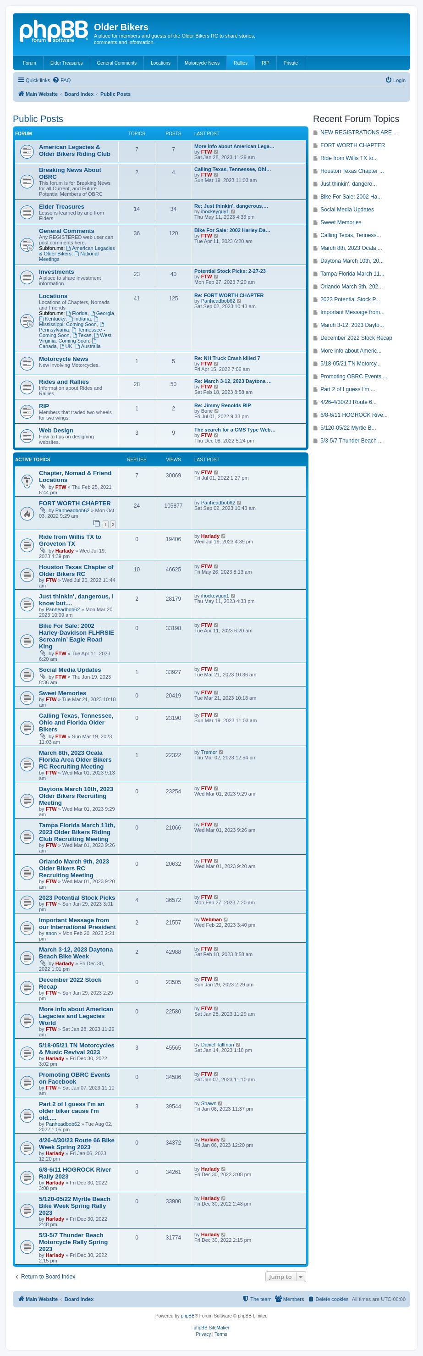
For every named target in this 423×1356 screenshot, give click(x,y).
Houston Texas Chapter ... (352, 171)
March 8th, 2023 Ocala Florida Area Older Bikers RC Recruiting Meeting (75, 759)
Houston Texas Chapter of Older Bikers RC (76, 570)
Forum (29, 63)
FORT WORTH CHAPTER (75, 503)
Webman (211, 919)
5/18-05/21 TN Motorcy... (350, 363)
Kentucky (52, 318)
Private (291, 63)
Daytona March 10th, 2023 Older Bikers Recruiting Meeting (76, 796)
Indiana (79, 318)
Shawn (209, 1103)
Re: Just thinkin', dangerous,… (231, 206)
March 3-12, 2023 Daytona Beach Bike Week (76, 953)
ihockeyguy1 (215, 211)
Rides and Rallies (64, 381)
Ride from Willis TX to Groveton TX (70, 540)
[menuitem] (61, 80)
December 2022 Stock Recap (356, 338)
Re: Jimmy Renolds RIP (222, 405)
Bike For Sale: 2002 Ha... (351, 197)
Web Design (56, 430)
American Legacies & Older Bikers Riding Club (74, 150)
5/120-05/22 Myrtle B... (348, 428)
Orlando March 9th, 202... (351, 286)
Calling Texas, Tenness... (350, 235)
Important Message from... (352, 312)
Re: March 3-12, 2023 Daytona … (233, 381)
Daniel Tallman (217, 1044)
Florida (76, 313)
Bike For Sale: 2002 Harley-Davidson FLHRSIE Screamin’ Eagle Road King (76, 636)
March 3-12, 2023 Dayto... (352, 325)
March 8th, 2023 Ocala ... (351, 248)
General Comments (117, 63)
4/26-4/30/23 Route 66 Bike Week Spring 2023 (77, 1144)
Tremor (209, 752)
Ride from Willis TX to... (349, 158)
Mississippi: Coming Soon (69, 321)
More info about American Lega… (234, 146)
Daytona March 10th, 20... (352, 261)
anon (51, 933)
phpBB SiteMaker (212, 1327)
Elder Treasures (66, 63)
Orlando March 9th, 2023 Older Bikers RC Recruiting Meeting (74, 868)
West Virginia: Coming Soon (75, 337)
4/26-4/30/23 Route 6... (348, 402)
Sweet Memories (62, 693)
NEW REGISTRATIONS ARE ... (359, 132)
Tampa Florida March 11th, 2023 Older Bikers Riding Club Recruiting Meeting (77, 832)
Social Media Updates (70, 669)
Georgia (102, 313)
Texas (82, 335)
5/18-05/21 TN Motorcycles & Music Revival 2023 (77, 1049)
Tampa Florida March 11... (352, 274)
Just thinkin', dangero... (348, 184)
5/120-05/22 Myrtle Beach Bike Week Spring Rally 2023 (74, 1205)
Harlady (64, 550)
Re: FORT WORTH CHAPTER (229, 295)
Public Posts (38, 119)
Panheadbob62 (218, 301)
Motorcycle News (202, 63)
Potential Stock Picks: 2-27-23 (230, 271)
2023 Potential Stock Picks (77, 897)
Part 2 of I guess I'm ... (347, 389)
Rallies (240, 63)
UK (66, 346)
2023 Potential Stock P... (350, 299)
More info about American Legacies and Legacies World (76, 1016)
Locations (160, 63)
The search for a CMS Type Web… (234, 429)
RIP (265, 63)
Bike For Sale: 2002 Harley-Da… (232, 230)
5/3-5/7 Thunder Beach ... (351, 440)
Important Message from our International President (77, 923)
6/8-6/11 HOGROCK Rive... (354, 415)
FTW (206, 152)
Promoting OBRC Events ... (353, 376)
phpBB (188, 1315)
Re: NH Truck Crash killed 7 (227, 358)
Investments (56, 271)
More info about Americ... (350, 351)
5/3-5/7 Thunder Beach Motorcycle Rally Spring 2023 (73, 1242)
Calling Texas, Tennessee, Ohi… (232, 169)
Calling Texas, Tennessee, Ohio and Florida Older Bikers (76, 722)
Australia (88, 346)
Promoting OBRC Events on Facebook (74, 1078)
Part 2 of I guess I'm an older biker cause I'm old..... (71, 1111)
